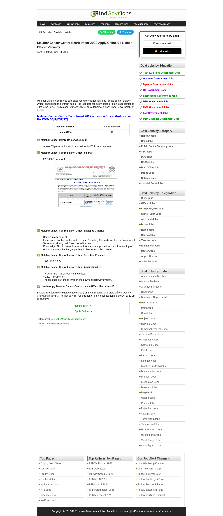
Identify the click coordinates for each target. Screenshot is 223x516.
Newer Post (45, 323)
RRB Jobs (45, 489)
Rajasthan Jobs (149, 408)
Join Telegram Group (149, 468)
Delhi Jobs (147, 307)
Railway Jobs (73, 24)
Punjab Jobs (148, 403)
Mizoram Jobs (149, 387)
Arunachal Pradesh (151, 286)
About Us (152, 511)
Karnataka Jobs (150, 344)
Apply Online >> (83, 311)
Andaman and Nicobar (153, 276)
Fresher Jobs (121, 24)
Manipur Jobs (148, 376)
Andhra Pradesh (150, 281)
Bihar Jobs (147, 292)
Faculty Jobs (47, 473)
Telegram (125, 32)
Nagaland (146, 392)
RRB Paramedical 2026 (101, 489)
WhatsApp (106, 32)
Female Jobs (47, 468)
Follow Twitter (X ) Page (151, 479)
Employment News (66, 4)
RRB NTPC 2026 (98, 479)
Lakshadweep (148, 360)
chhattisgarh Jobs (151, 445)
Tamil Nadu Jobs (150, 418)
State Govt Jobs (162, 24)
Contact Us (165, 511)
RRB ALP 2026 (97, 468)
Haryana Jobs (149, 323)
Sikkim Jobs (148, 413)
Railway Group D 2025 (101, 473)
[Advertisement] (86, 74)
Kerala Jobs (54, 319)
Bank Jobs (90, 24)
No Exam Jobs (45, 4)
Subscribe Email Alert (149, 473)
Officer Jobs (80, 319)
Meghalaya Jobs (150, 381)
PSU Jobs (105, 24)
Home (42, 24)
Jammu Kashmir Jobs (153, 334)
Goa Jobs (146, 313)
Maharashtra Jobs (151, 371)
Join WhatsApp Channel (151, 463)
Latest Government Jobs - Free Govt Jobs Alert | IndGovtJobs (111, 511)
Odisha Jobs (148, 397)
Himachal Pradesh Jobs (154, 329)
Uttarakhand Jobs (151, 434)
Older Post (56, 323)
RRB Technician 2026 (100, 463)
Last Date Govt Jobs (89, 4)
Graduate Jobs (141, 24)
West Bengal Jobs (151, 440)
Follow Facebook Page (150, 484)
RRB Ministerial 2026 (100, 495)
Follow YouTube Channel (151, 495)
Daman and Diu (149, 302)
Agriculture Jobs (49, 484)
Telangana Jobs (150, 424)
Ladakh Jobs (148, 355)
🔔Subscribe (162, 51)
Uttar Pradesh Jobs (152, 429)
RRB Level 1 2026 (98, 484)
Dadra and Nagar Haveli (154, 297)
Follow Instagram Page (150, 489)
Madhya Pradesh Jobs (153, 366)
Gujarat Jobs (148, 318)
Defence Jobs (48, 495)
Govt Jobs (56, 24)
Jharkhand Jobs (150, 339)
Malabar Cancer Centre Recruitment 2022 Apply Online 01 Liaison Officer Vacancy (84, 45)
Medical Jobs (67, 319)
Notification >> (83, 305)
